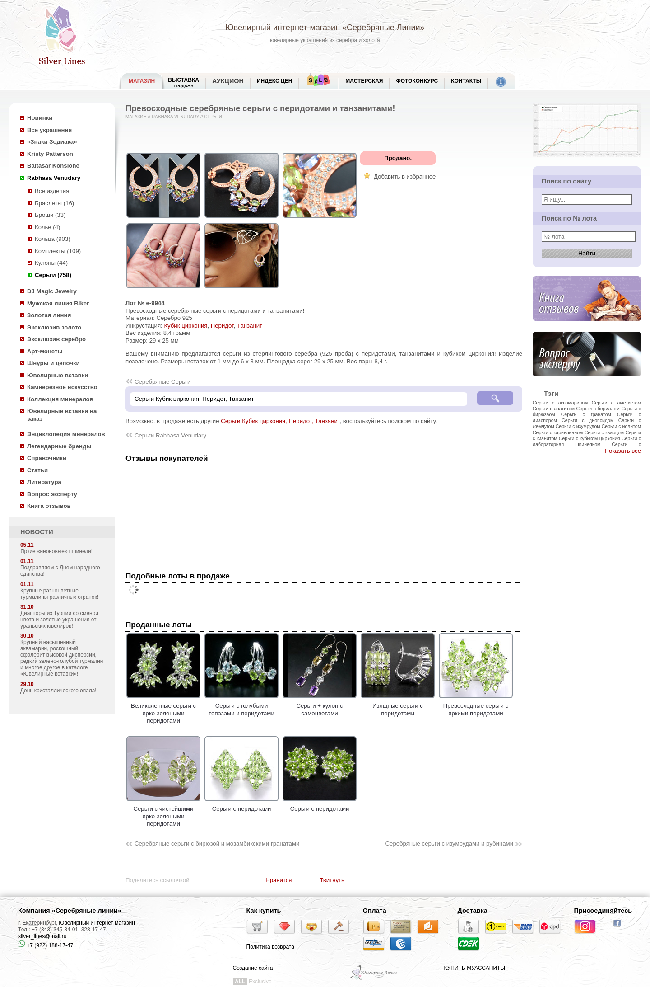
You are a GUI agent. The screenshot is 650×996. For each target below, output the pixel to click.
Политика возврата (270, 947)
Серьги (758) (53, 275)
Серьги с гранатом (586, 414)
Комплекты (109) (58, 251)
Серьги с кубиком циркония (589, 438)
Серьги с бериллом (598, 408)
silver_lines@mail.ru (42, 936)
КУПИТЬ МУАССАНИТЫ (474, 968)
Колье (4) (47, 227)
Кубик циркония (185, 325)
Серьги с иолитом (621, 426)
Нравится (278, 880)
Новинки (39, 117)
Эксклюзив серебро (56, 339)
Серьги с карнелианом (558, 432)
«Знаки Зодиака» (52, 141)
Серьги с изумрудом (578, 426)
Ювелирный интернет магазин (97, 923)
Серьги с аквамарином (560, 402)
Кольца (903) (52, 238)
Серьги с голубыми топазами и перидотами (241, 706)
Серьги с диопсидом (587, 420)
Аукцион (228, 81)
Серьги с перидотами (241, 805)
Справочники (46, 458)
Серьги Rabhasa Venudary (170, 435)
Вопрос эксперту (52, 494)
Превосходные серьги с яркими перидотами (476, 706)
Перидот (222, 325)
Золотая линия (49, 315)
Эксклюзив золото (54, 327)
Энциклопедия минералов (66, 434)
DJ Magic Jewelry (52, 291)
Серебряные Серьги (162, 381)
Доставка (473, 910)
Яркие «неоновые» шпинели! (56, 551)
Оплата (374, 910)
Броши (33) (50, 214)
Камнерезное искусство (62, 387)
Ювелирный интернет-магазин (282, 27)
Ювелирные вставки (57, 375)
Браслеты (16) (54, 203)
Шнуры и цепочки (53, 363)
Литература (44, 482)
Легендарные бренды (59, 446)
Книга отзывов (49, 506)
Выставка (183, 82)
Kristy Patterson (50, 153)
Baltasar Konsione (53, 165)
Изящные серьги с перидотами (398, 706)
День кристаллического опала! (58, 690)
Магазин (136, 116)
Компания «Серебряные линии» (69, 910)
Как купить (263, 910)
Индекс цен (274, 81)
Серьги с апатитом (554, 408)
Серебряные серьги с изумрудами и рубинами (449, 843)
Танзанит (249, 325)
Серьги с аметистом (616, 402)
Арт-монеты (45, 351)
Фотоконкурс (417, 81)
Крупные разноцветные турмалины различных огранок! (59, 593)
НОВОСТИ (36, 532)
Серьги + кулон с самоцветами (320, 706)
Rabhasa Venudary (53, 177)
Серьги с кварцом (604, 432)
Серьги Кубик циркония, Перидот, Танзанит (280, 421)
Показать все (622, 450)
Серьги (213, 116)
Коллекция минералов (60, 399)
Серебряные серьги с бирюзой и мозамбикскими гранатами (217, 843)
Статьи (37, 470)
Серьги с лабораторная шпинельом (587, 441)
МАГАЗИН (142, 81)
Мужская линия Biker (58, 303)
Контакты (466, 81)
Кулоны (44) (51, 262)
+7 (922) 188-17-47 (45, 945)
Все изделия (52, 191)
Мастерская (364, 81)
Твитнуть (332, 880)
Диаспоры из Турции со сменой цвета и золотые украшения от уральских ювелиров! (59, 619)
